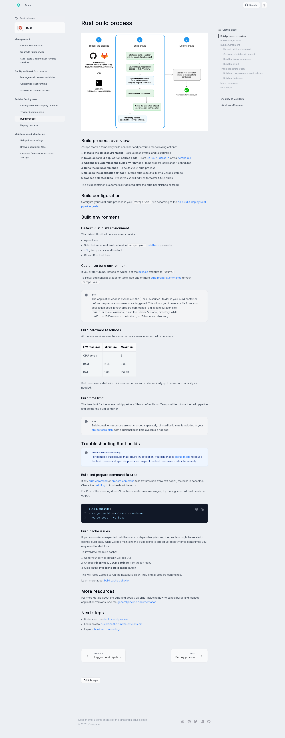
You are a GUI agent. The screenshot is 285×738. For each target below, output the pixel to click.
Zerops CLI (184, 157)
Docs (28, 5)
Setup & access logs (31, 140)
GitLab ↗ (164, 157)
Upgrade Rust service (32, 51)
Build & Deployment (26, 99)
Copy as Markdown (232, 99)
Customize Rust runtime (33, 83)
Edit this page (91, 680)
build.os (143, 272)
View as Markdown (232, 105)
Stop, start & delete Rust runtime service (38, 60)
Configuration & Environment (31, 71)
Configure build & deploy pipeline (39, 105)
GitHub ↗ (152, 157)
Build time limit (231, 64)
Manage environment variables (37, 77)
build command (98, 481)
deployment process (115, 619)
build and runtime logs (107, 629)
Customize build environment (239, 54)
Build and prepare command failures (243, 73)
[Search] (251, 5)
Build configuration (230, 40)
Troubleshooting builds (233, 69)
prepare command (123, 481)
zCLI (86, 250)
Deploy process (29, 125)
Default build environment (237, 49)
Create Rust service (31, 45)
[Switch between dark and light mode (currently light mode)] (264, 5)
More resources (229, 83)
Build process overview (233, 36)
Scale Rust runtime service (35, 90)
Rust (24, 28)
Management (22, 39)
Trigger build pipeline (32, 111)
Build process (28, 118)
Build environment (230, 44)
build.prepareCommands (166, 277)
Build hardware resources (237, 59)
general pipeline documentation (136, 602)
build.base (153, 245)
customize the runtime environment (121, 624)
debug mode (182, 456)
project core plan (102, 430)
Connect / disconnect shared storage (36, 155)
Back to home (25, 18)
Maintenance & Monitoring (30, 133)
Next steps (226, 87)
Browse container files (33, 146)
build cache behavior (116, 580)
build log (100, 485)
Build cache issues (233, 78)
